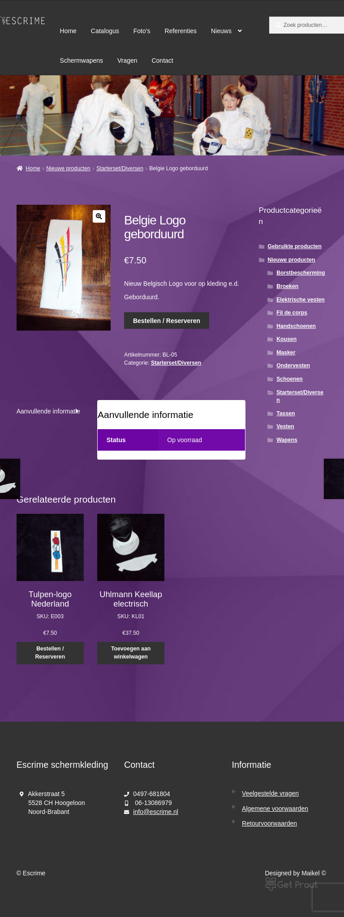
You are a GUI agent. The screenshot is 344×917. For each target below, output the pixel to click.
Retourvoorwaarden (269, 823)
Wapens (286, 440)
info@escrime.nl (155, 811)
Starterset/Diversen (119, 168)
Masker (285, 352)
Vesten (285, 426)
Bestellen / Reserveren (166, 320)
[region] (172, 115)
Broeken (287, 286)
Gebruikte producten (294, 246)
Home (68, 30)
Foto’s (141, 30)
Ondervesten (293, 365)
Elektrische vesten (300, 300)
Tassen (285, 413)
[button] (99, 216)
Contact (162, 60)
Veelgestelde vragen (270, 793)
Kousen (286, 339)
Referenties (181, 30)
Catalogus (105, 30)
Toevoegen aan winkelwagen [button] (130, 653)
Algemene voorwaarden (275, 808)
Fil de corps (291, 313)
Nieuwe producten (68, 168)
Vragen (127, 60)
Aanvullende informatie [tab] (48, 411)
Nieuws (221, 30)
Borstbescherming (300, 273)
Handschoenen (296, 326)
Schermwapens (81, 60)
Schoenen (289, 379)
